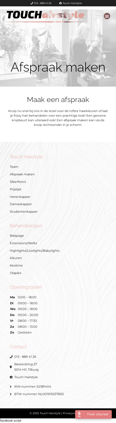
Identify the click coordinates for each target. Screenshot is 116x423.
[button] (107, 16)
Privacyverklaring (75, 413)
